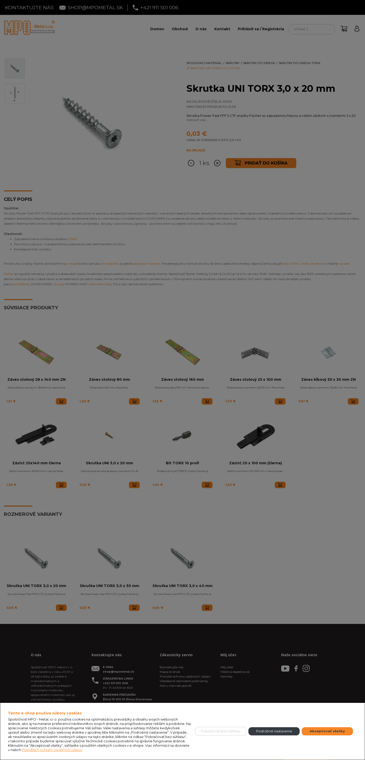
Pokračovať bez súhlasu (220, 731)
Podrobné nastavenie (274, 731)
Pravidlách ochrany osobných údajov (52, 750)
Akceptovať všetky (327, 731)
